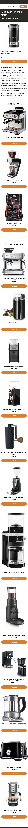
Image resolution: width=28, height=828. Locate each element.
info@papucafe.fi (4, 1)
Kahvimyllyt (15, 18)
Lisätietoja (14, 61)
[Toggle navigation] (2, 6)
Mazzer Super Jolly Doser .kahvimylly (14, 497)
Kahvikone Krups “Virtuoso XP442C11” (14, 810)
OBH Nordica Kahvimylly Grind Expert (14, 366)
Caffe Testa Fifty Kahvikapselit (14, 223)
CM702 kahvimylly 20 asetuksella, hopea (14, 636)
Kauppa (23, 6)
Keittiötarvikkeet (6, 18)
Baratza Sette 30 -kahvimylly (14, 180)
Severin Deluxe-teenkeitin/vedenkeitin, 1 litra (14, 724)
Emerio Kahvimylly (14, 323)
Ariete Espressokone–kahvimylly (14, 137)
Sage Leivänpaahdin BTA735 (14, 767)
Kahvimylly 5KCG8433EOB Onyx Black (14, 572)
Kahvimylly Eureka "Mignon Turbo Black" (14, 409)
